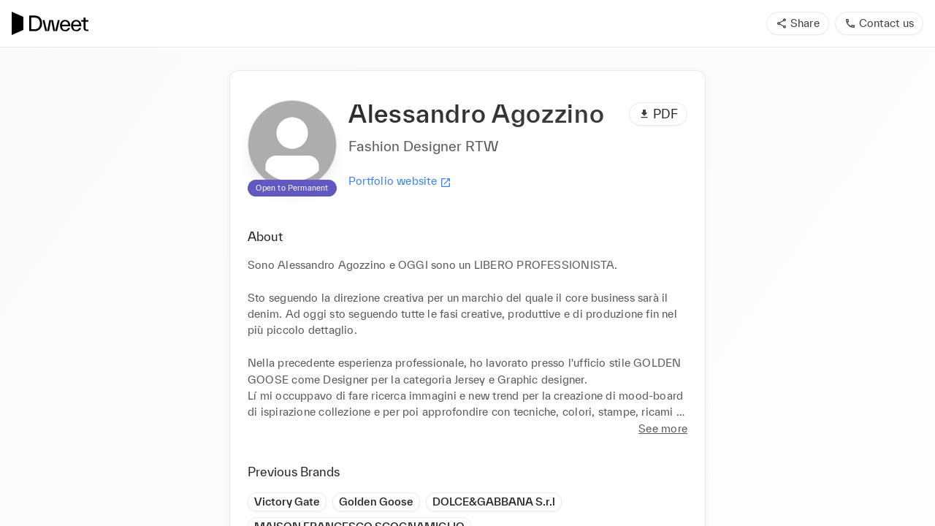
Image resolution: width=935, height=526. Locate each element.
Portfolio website (399, 181)
